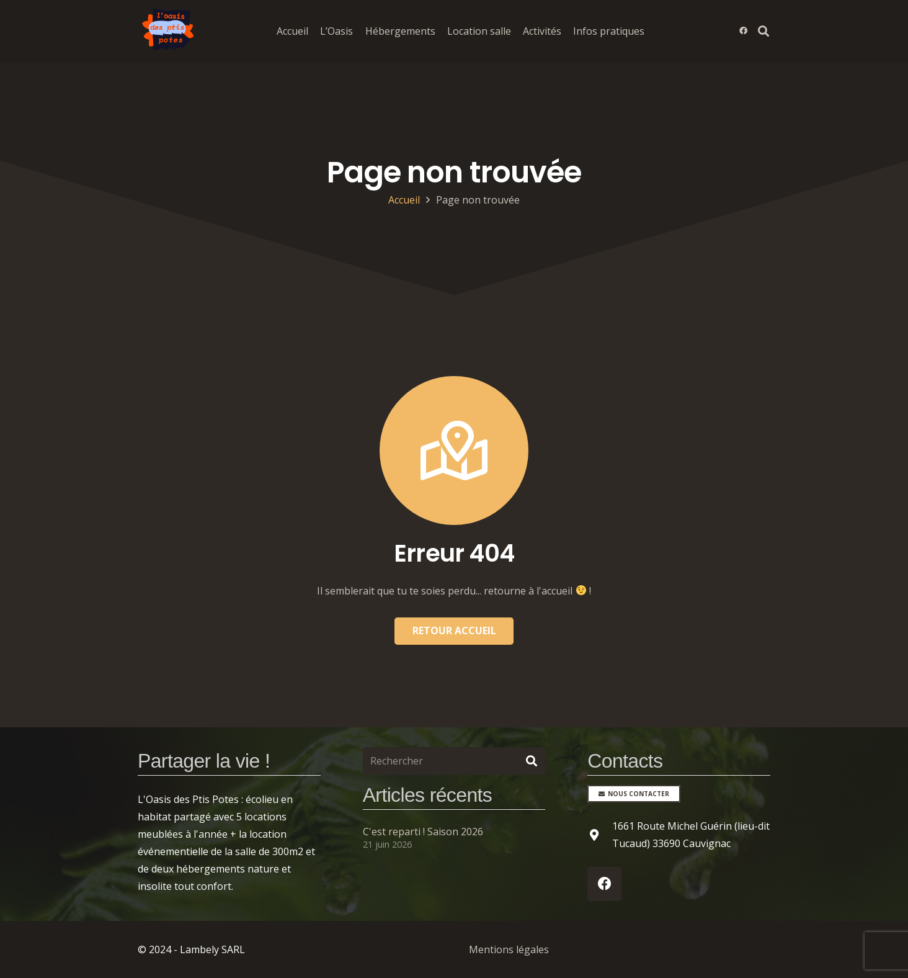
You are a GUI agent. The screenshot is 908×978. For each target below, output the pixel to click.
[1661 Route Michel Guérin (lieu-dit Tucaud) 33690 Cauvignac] (599, 835)
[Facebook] (744, 31)
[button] (763, 31)
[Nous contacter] (633, 793)
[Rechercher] (454, 761)
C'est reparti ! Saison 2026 (423, 831)
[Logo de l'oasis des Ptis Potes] (169, 31)
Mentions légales (509, 949)
